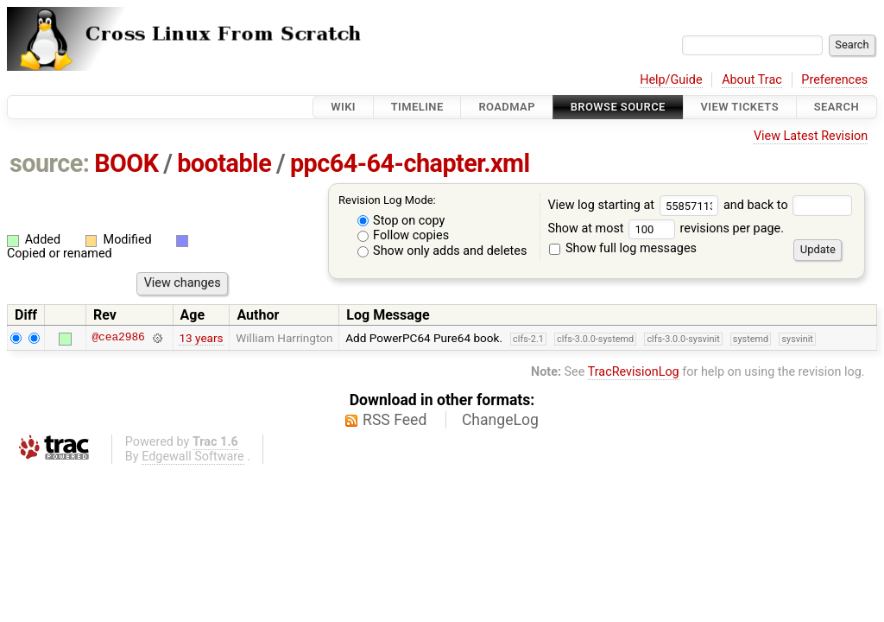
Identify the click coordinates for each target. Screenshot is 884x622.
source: (49, 163)
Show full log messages (623, 248)
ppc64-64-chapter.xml (410, 163)
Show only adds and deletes (442, 251)
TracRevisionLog (633, 372)
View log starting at (635, 205)
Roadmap (506, 106)
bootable (224, 163)
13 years (201, 338)
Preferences (834, 80)
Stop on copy (401, 220)
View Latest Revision (811, 136)
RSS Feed (394, 419)
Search (836, 106)
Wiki (343, 106)
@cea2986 (118, 338)
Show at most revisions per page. (665, 228)
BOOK (126, 163)
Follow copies (403, 235)
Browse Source (618, 106)
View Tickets (740, 106)
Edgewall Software (193, 456)
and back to (787, 205)
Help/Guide (671, 80)
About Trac (752, 80)
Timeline (417, 106)
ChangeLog (500, 419)
